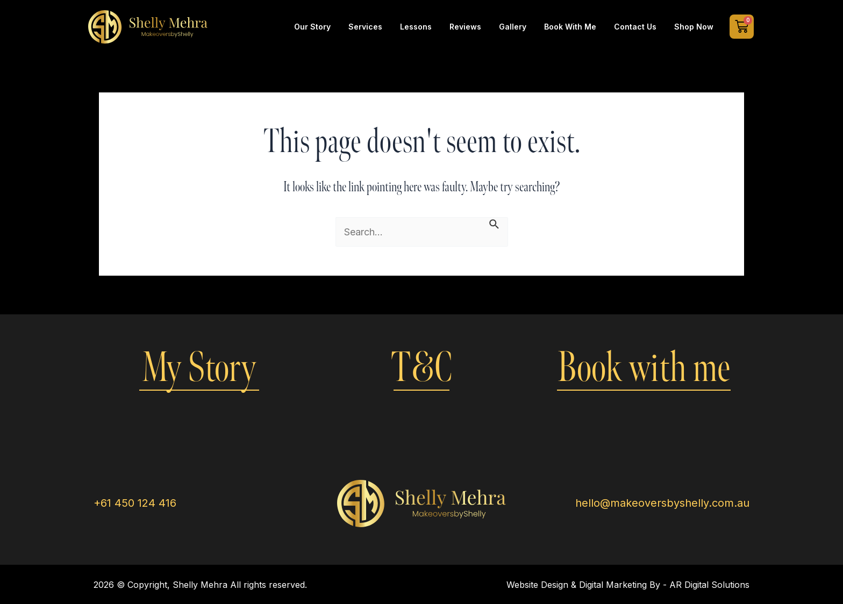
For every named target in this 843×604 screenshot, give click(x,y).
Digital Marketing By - (624, 584)
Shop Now (693, 26)
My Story (199, 368)
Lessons (416, 26)
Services (365, 26)
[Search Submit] (494, 223)
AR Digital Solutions (709, 584)
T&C (421, 368)
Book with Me (570, 26)
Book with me (644, 368)
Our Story (312, 26)
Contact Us (635, 26)
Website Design (537, 584)
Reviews (465, 26)
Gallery (512, 26)
